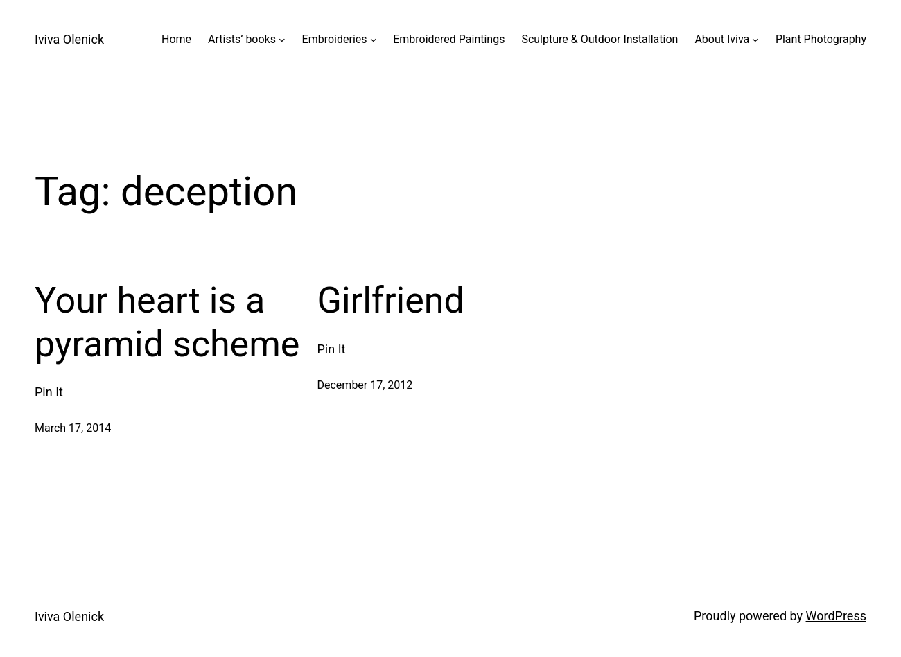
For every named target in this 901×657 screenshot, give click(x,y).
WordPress (836, 615)
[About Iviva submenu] (755, 39)
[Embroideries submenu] (373, 39)
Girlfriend (390, 300)
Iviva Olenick (69, 39)
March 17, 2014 (73, 428)
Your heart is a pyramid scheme (167, 322)
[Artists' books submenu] (282, 39)
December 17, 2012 (365, 385)
